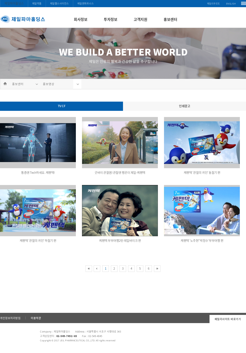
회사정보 (80, 19)
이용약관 (36, 318)
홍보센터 (170, 19)
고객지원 (140, 19)
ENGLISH (231, 3)
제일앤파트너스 (85, 3)
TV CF (61, 106)
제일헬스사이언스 (59, 3)
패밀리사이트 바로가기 (228, 319)
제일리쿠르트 (213, 3)
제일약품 (37, 3)
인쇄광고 (184, 106)
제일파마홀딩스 (14, 3)
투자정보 (110, 19)
